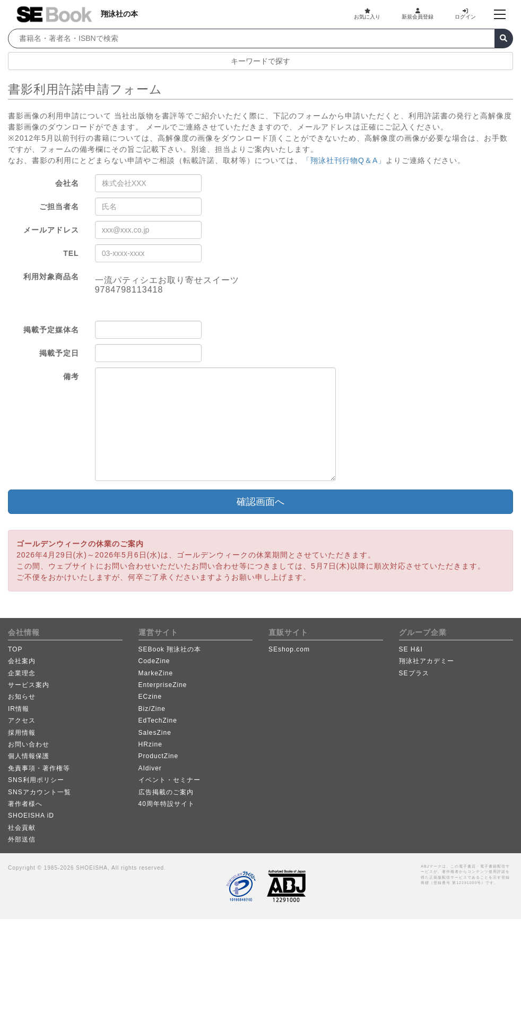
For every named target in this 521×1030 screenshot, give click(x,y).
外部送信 (22, 839)
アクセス (22, 720)
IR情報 (18, 709)
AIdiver (150, 768)
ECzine (150, 696)
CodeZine (154, 661)
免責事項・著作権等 (39, 768)
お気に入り (367, 14)
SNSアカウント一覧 (39, 792)
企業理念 (22, 673)
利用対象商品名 (51, 276)
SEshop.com (289, 649)
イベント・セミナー (169, 780)
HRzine (150, 744)
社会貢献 (22, 827)
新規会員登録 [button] (417, 14)
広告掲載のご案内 (166, 792)
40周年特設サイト (166, 804)
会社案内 (22, 661)
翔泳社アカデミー (426, 661)
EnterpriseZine (162, 685)
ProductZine (158, 756)
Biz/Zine (152, 709)
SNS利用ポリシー (36, 780)
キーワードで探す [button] (260, 61)
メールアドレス (51, 230)
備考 (71, 376)
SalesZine (154, 732)
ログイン (465, 14)
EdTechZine (157, 720)
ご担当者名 (59, 206)
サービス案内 (28, 685)
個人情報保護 (28, 756)
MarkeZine (155, 673)
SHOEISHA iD (31, 815)
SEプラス (414, 673)
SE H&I (411, 649)
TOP (15, 649)
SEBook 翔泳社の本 (170, 649)
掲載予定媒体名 (51, 329)
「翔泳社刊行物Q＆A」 (344, 160)
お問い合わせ (28, 744)
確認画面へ (260, 501)
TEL (71, 253)
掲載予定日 (59, 353)
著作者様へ (25, 804)
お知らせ (22, 696)
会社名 (67, 183)
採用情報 (22, 732)
